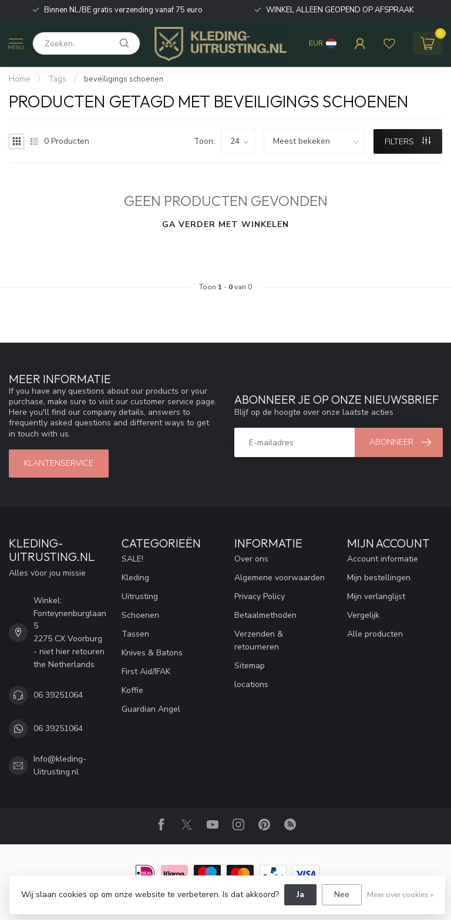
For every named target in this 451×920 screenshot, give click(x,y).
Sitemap (249, 665)
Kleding (135, 577)
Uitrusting (140, 596)
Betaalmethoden (265, 615)
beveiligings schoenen (123, 79)
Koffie (132, 690)
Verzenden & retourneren (258, 640)
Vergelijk (363, 615)
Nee (341, 894)
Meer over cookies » (400, 894)
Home (20, 79)
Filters (407, 141)
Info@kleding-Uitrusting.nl (59, 765)
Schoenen (140, 615)
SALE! (132, 558)
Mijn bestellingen (378, 577)
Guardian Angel (151, 709)
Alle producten (375, 634)
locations (251, 684)
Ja (300, 894)
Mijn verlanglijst (376, 596)
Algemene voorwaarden (279, 577)
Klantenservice (58, 463)
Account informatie (382, 558)
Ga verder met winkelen (225, 224)
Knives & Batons (152, 652)
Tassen (135, 634)
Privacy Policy (259, 596)
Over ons (251, 558)
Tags (57, 79)
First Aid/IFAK (146, 671)
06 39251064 (58, 695)
